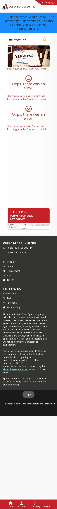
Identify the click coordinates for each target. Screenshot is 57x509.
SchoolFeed (49, 403)
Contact (9, 266)
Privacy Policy (11, 307)
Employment (11, 270)
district (10, 262)
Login (28, 394)
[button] (54, 16)
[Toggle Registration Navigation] (10, 39)
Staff (7, 275)
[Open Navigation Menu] (47, 504)
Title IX (8, 280)
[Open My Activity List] (34, 504)
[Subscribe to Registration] (44, 39)
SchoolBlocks (33, 403)
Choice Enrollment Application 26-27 (32, 26)
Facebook (10, 302)
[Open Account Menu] (21, 504)
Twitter (8, 298)
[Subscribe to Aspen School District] (9, 293)
